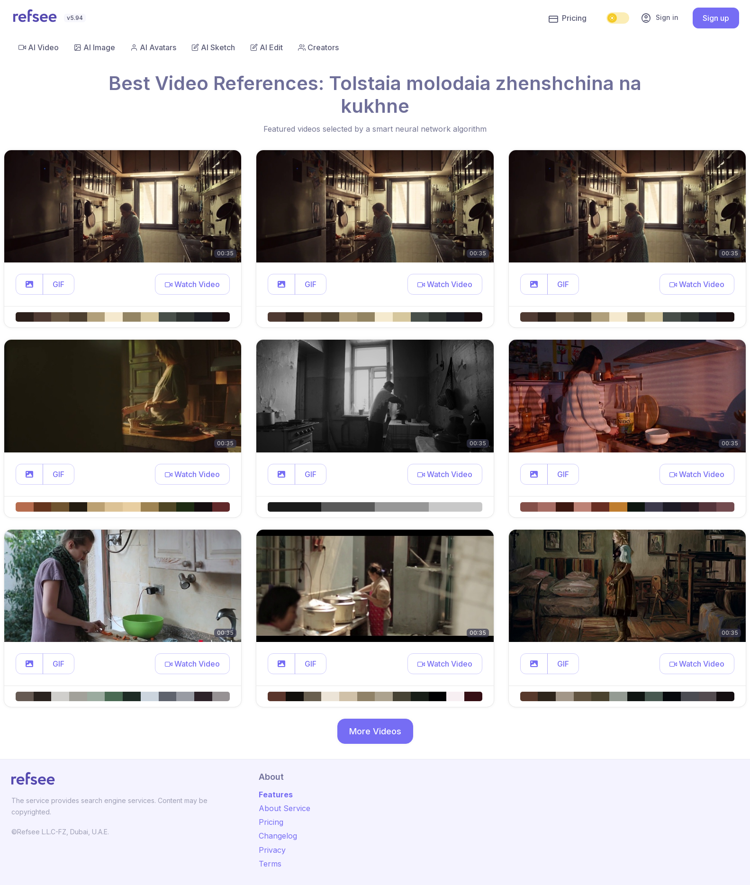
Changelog (278, 835)
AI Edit (266, 47)
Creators (318, 47)
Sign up (716, 18)
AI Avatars (153, 47)
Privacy (272, 850)
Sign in (659, 18)
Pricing (568, 18)
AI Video (38, 47)
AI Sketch (213, 47)
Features (276, 794)
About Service (284, 808)
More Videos (375, 731)
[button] (29, 284)
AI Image (94, 47)
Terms (270, 863)
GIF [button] (58, 284)
